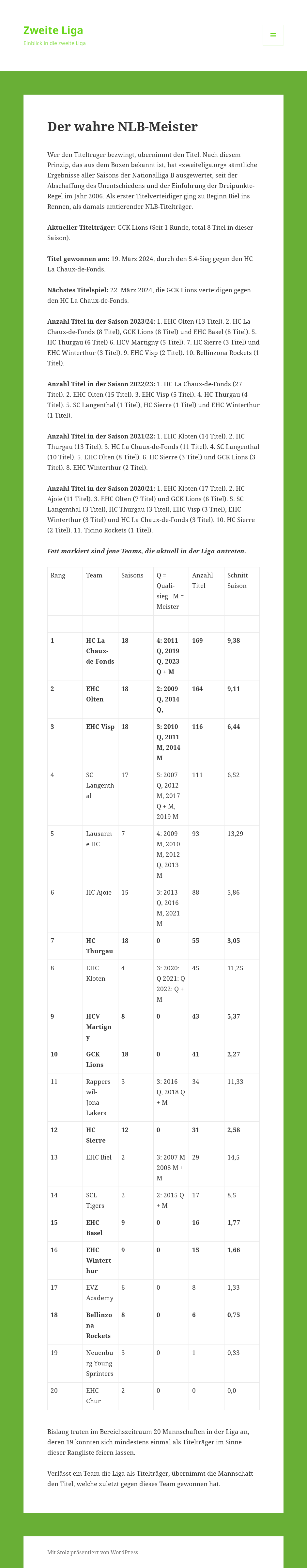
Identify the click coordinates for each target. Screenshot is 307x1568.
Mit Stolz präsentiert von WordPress (92, 1552)
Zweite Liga (53, 30)
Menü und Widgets (273, 45)
